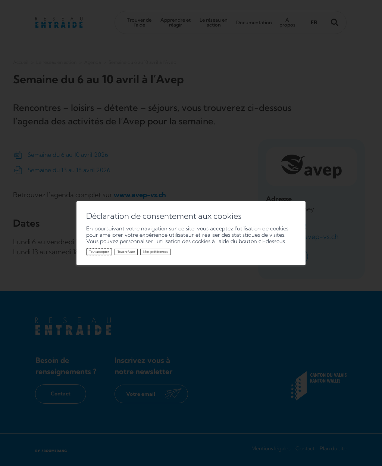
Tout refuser (126, 252)
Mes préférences (155, 252)
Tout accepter (99, 252)
